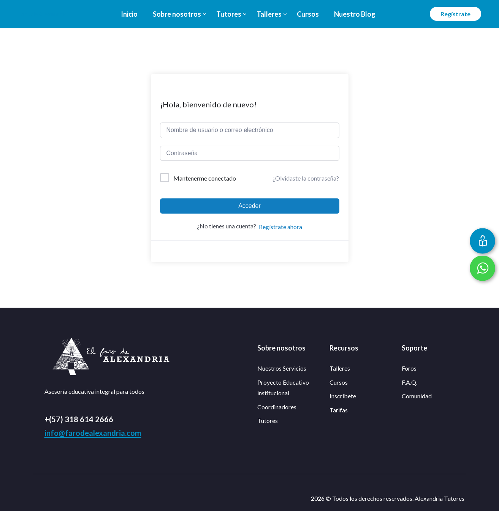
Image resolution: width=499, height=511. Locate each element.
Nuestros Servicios (281, 368)
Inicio (129, 14)
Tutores (228, 14)
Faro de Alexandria (42, 13)
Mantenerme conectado (204, 178)
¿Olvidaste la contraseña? (305, 178)
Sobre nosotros (177, 14)
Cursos (308, 14)
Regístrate (455, 13)
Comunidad (417, 395)
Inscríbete (342, 395)
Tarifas (338, 410)
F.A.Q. (409, 382)
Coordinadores (276, 406)
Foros (409, 368)
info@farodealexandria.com (92, 432)
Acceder (249, 206)
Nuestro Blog (354, 14)
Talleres (269, 14)
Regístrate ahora (280, 226)
